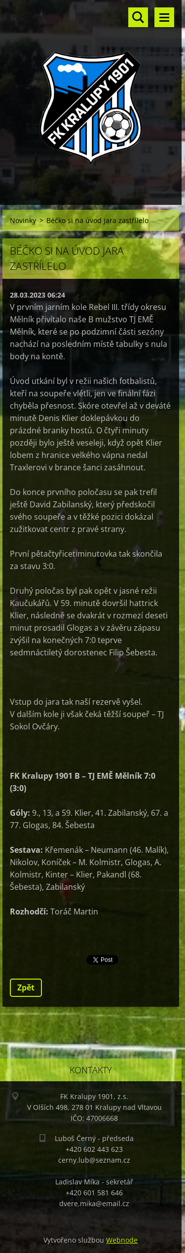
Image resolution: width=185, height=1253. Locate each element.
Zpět (26, 987)
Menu (164, 17)
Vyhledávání (138, 17)
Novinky (23, 220)
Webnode (122, 1240)
